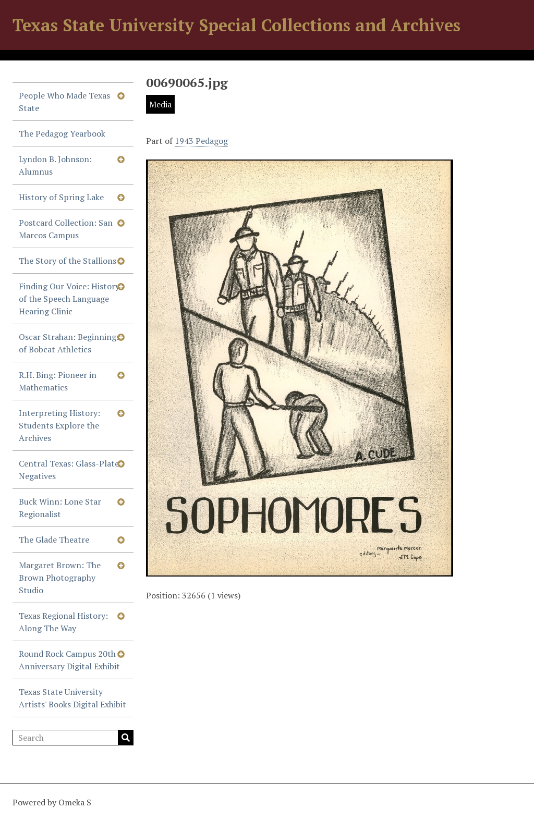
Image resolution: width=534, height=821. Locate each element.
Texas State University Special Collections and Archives (236, 25)
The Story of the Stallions (67, 260)
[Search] (73, 737)
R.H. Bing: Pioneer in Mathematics (57, 381)
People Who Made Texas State (64, 102)
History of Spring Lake (61, 197)
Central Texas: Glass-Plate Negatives (69, 470)
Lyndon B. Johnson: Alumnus (55, 165)
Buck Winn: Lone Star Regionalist (60, 508)
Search (126, 737)
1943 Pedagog (201, 140)
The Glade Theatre (54, 539)
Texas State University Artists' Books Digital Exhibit (72, 698)
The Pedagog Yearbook (62, 133)
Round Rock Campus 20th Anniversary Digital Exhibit (69, 660)
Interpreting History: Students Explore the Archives (59, 425)
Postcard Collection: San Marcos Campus (66, 229)
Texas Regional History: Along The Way (63, 622)
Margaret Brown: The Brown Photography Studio (60, 577)
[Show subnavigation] (121, 95)
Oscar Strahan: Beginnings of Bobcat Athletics (69, 343)
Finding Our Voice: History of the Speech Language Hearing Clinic (69, 298)
